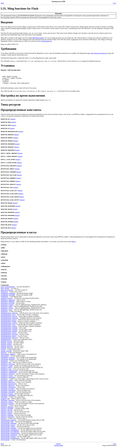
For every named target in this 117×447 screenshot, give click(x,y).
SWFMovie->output (7, 365)
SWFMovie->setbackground (9, 370)
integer (13, 119)
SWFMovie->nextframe (8, 364)
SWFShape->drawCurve (8, 382)
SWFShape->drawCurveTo (9, 384)
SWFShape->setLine (7, 393)
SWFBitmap (4, 296)
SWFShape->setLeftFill (8, 392)
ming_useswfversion (7, 290)
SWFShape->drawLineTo (8, 387)
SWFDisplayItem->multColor (9, 318)
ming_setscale (5, 288)
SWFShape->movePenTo (8, 390)
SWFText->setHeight (7, 415)
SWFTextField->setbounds (8, 423)
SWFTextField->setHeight (8, 428)
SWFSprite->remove (7, 402)
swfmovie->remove (6, 367)
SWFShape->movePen (7, 389)
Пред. (2, 3)
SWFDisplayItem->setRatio (9, 331)
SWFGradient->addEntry (8, 354)
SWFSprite (4, 405)
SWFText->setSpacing (7, 416)
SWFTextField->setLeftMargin (10, 431)
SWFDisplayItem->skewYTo (9, 337)
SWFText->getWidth (7, 408)
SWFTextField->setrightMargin (10, 438)
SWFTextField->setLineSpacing (10, 433)
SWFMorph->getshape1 (8, 357)
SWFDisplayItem (6, 339)
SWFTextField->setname (8, 436)
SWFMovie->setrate (7, 375)
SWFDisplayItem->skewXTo (9, 334)
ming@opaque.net (46, 41)
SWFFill (3, 349)
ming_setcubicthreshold (8, 286)
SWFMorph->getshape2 (8, 359)
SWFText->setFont (6, 413)
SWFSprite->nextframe (7, 400)
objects (73, 241)
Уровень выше (58, 445)
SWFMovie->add (6, 362)
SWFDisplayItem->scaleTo (9, 326)
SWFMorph (4, 361)
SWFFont (3, 352)
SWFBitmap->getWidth (8, 295)
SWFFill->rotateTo (6, 342)
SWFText (3, 418)
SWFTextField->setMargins (9, 435)
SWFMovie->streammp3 (8, 377)
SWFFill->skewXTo (7, 346)
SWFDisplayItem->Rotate (8, 321)
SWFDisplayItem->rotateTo (9, 323)
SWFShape (4, 397)
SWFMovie (4, 379)
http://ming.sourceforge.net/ (99, 53)
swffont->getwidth (6, 351)
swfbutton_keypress (6, 298)
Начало (58, 444)
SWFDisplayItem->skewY (8, 336)
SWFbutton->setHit (6, 306)
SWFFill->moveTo (6, 341)
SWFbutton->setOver (7, 308)
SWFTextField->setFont (8, 426)
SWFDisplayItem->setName (9, 329)
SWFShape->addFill (7, 380)
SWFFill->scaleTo (6, 344)
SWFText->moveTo (6, 410)
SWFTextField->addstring (8, 420)
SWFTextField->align (7, 421)
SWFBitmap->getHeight (8, 293)
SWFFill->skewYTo (7, 347)
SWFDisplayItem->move (8, 314)
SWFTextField (5, 440)
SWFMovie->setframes (7, 374)
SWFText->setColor (7, 412)
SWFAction (4, 291)
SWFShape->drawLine (7, 385)
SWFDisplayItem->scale (8, 324)
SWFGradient (5, 356)
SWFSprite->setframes (7, 403)
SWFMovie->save (6, 369)
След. (114, 3)
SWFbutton (4, 311)
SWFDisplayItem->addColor (9, 313)
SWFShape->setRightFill (8, 395)
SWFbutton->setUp (6, 310)
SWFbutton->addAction (8, 300)
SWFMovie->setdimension (9, 372)
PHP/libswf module (38, 38)
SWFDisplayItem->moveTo (9, 316)
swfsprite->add (5, 398)
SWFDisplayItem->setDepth (9, 328)
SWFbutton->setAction (7, 303)
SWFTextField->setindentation (10, 430)
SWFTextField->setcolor (8, 425)
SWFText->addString (7, 407)
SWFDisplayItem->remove (9, 319)
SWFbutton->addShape (7, 301)
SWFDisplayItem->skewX (8, 333)
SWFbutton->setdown (7, 305)
